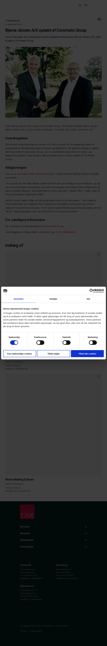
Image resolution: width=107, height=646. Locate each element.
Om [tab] (88, 299)
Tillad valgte (53, 353)
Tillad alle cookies (87, 353)
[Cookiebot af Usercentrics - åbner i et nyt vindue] (91, 291)
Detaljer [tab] (53, 299)
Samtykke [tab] (19, 299)
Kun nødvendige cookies (19, 353)
